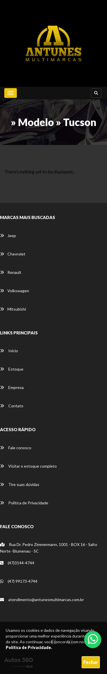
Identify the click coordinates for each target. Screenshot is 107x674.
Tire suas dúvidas (19, 484)
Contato (11, 405)
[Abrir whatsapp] (93, 639)
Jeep (8, 235)
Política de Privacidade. (29, 647)
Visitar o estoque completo (28, 466)
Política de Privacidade (24, 502)
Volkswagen (14, 290)
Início (9, 350)
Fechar (90, 662)
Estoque (11, 369)
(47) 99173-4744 (18, 581)
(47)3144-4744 (17, 562)
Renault (10, 272)
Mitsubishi (13, 309)
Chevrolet (12, 253)
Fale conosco (15, 447)
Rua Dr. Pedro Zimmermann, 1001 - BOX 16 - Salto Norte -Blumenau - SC (48, 547)
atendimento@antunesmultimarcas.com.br (42, 599)
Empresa (12, 387)
